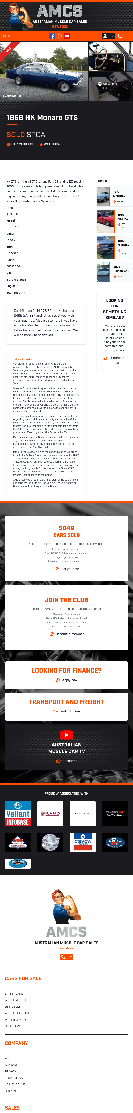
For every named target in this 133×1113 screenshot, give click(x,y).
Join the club (15, 1084)
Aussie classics (17, 1013)
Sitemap (11, 1091)
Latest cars (14, 993)
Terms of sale (15, 1078)
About (9, 1058)
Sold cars (12, 1026)
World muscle (16, 1020)
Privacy (10, 1071)
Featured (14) (12, 96)
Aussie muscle (16, 1000)
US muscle (12, 1006)
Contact (11, 1065)
